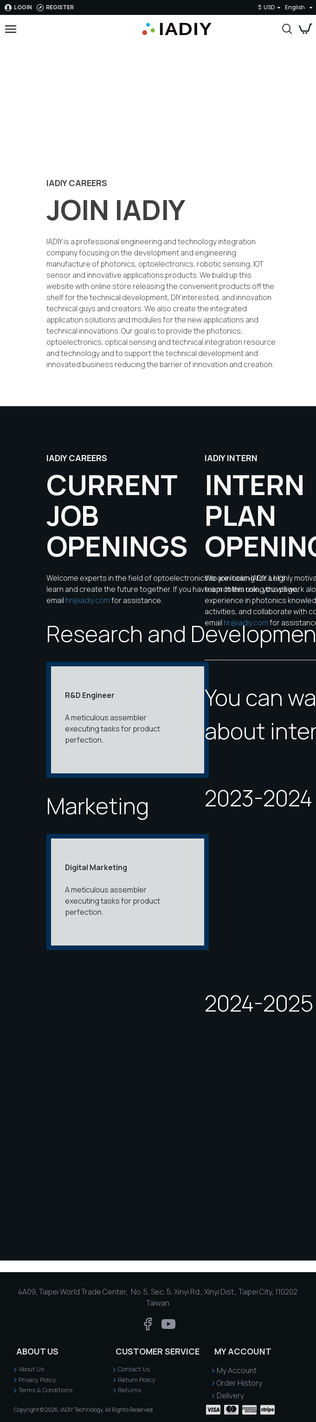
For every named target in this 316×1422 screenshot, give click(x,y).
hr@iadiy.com (87, 600)
